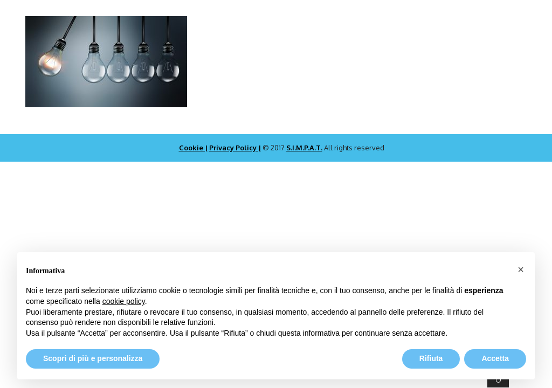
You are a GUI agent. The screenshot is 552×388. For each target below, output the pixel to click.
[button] (520, 269)
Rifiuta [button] (431, 358)
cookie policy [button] (123, 301)
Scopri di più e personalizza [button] (92, 358)
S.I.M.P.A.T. (304, 147)
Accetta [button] (495, 358)
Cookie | (193, 147)
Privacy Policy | (235, 147)
